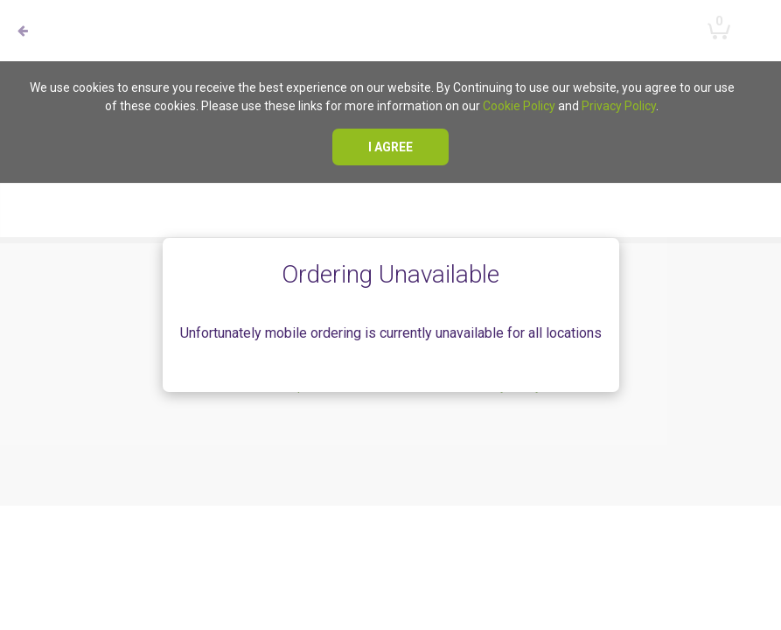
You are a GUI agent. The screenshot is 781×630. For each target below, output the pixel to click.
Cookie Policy (519, 106)
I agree (390, 147)
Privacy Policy (619, 106)
